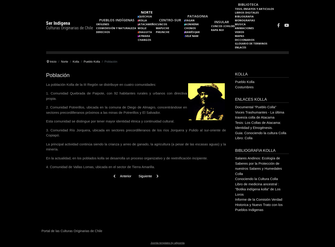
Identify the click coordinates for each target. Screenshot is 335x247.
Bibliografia (244, 16)
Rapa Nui (217, 30)
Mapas (239, 36)
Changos (144, 40)
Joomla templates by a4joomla (168, 242)
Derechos (103, 32)
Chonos (190, 28)
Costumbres (244, 87)
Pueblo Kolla (244, 82)
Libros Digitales (247, 12)
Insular (221, 21)
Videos (239, 32)
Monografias (245, 20)
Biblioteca (248, 4)
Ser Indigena (58, 23)
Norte (147, 12)
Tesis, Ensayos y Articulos (254, 9)
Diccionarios (245, 40)
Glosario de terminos (251, 43)
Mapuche (162, 28)
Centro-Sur (170, 20)
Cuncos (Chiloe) (223, 26)
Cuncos (161, 24)
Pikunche (162, 32)
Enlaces (240, 47)
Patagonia (197, 16)
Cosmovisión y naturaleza (116, 28)
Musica (240, 24)
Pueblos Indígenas (117, 20)
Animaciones (244, 28)
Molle (142, 28)
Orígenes (102, 24)
